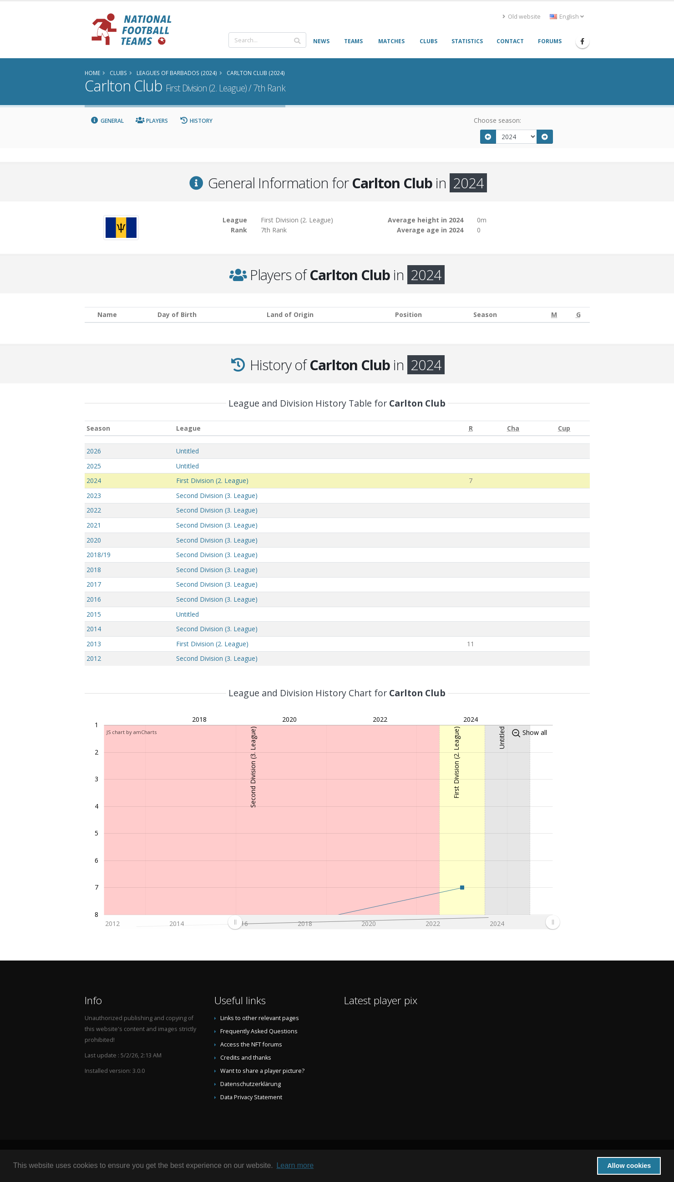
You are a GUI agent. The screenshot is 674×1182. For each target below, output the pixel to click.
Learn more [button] (295, 1165)
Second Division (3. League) (217, 495)
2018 (93, 569)
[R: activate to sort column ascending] (470, 428)
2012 (93, 658)
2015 (93, 614)
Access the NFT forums (251, 1044)
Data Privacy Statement (251, 1097)
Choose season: (497, 120)
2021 (93, 525)
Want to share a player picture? (262, 1071)
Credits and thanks (245, 1057)
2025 (93, 466)
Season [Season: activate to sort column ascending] (98, 428)
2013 (93, 643)
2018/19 (98, 554)
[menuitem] (393, 922)
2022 (93, 510)
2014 (93, 628)
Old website (521, 16)
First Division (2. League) (212, 480)
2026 (93, 451)
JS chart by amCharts (131, 732)
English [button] (567, 16)
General (107, 121)
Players (152, 121)
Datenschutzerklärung (250, 1084)
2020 (93, 540)
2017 (93, 584)
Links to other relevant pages (259, 1018)
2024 (93, 480)
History (196, 121)
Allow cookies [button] (629, 1165)
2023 (93, 495)
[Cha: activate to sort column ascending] (513, 428)
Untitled (187, 451)
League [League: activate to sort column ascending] (188, 428)
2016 (93, 599)
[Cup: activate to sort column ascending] (564, 428)
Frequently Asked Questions (259, 1031)
